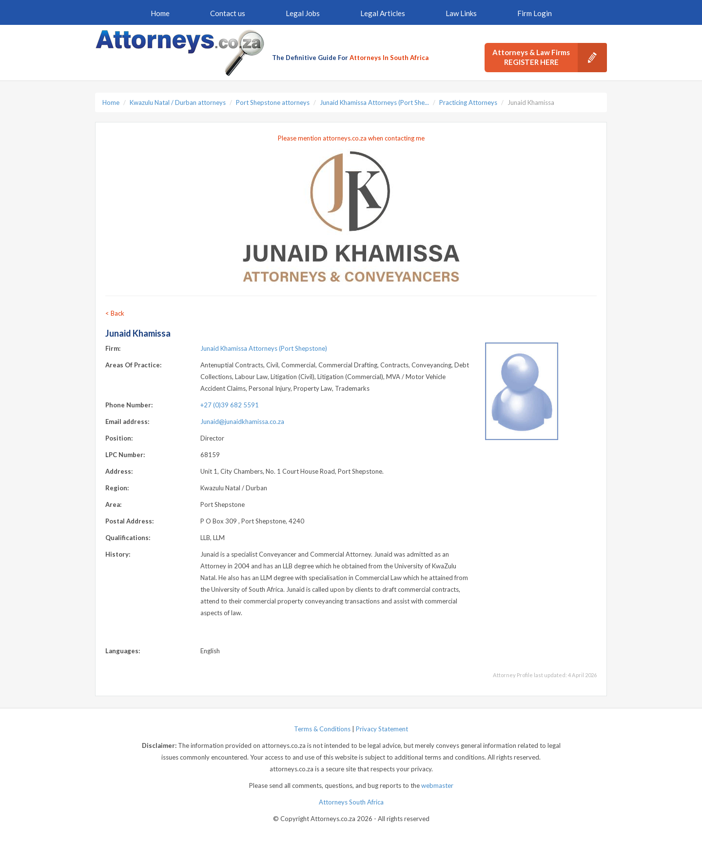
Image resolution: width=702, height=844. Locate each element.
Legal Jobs (303, 13)
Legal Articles (382, 13)
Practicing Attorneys (468, 102)
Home (160, 13)
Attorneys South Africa (351, 802)
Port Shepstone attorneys (273, 102)
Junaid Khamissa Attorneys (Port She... (374, 102)
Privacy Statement (382, 729)
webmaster (437, 785)
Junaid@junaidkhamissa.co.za (242, 421)
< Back (114, 313)
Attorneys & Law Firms (549, 57)
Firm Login (534, 13)
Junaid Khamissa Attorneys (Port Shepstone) (263, 348)
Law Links (461, 13)
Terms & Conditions (322, 729)
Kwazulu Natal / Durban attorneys (178, 102)
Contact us (227, 13)
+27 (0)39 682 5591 (229, 405)
